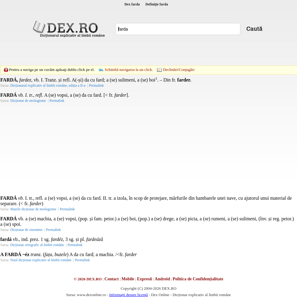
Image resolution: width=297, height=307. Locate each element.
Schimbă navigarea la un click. (129, 69)
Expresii (144, 279)
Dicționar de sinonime (26, 230)
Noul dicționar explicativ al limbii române (40, 260)
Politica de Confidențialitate (198, 279)
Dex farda (132, 4)
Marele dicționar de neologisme (33, 209)
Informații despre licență (128, 294)
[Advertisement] (135, 51)
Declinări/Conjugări (178, 69)
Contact (111, 279)
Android (162, 279)
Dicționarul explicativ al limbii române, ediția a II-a (48, 85)
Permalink (96, 85)
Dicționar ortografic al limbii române (37, 245)
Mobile (128, 279)
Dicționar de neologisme (28, 100)
